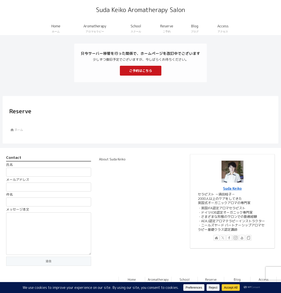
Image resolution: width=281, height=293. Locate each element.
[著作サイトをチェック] (216, 238)
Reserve (211, 279)
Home (132, 279)
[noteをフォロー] (248, 238)
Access (263, 279)
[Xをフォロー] (223, 238)
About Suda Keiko (112, 159)
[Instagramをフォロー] (235, 238)
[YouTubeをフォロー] (242, 238)
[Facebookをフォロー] (229, 238)
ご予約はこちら (140, 70)
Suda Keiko (232, 188)
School (185, 279)
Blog (237, 279)
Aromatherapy (158, 279)
